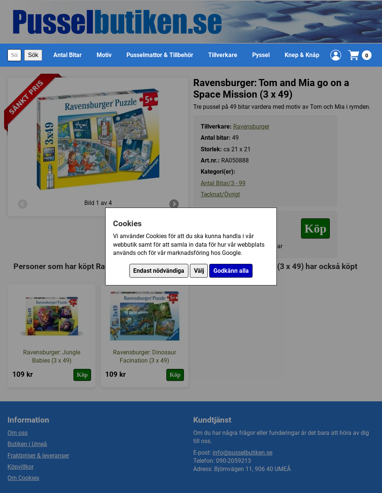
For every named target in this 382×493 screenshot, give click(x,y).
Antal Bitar (67, 55)
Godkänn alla (231, 270)
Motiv (104, 55)
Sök (33, 55)
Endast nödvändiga (158, 270)
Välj (199, 270)
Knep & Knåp (302, 55)
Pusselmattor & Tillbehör (159, 55)
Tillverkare (222, 55)
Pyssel (261, 55)
